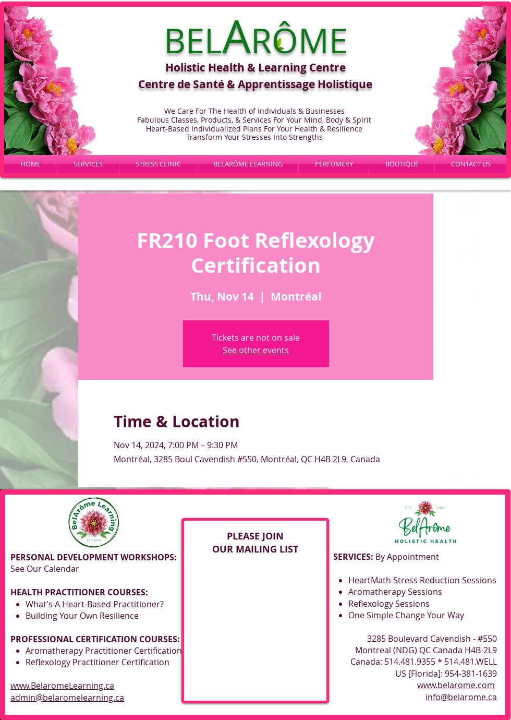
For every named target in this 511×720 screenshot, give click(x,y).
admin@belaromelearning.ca (67, 697)
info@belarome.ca (461, 697)
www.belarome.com (456, 685)
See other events (256, 350)
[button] (247, 164)
